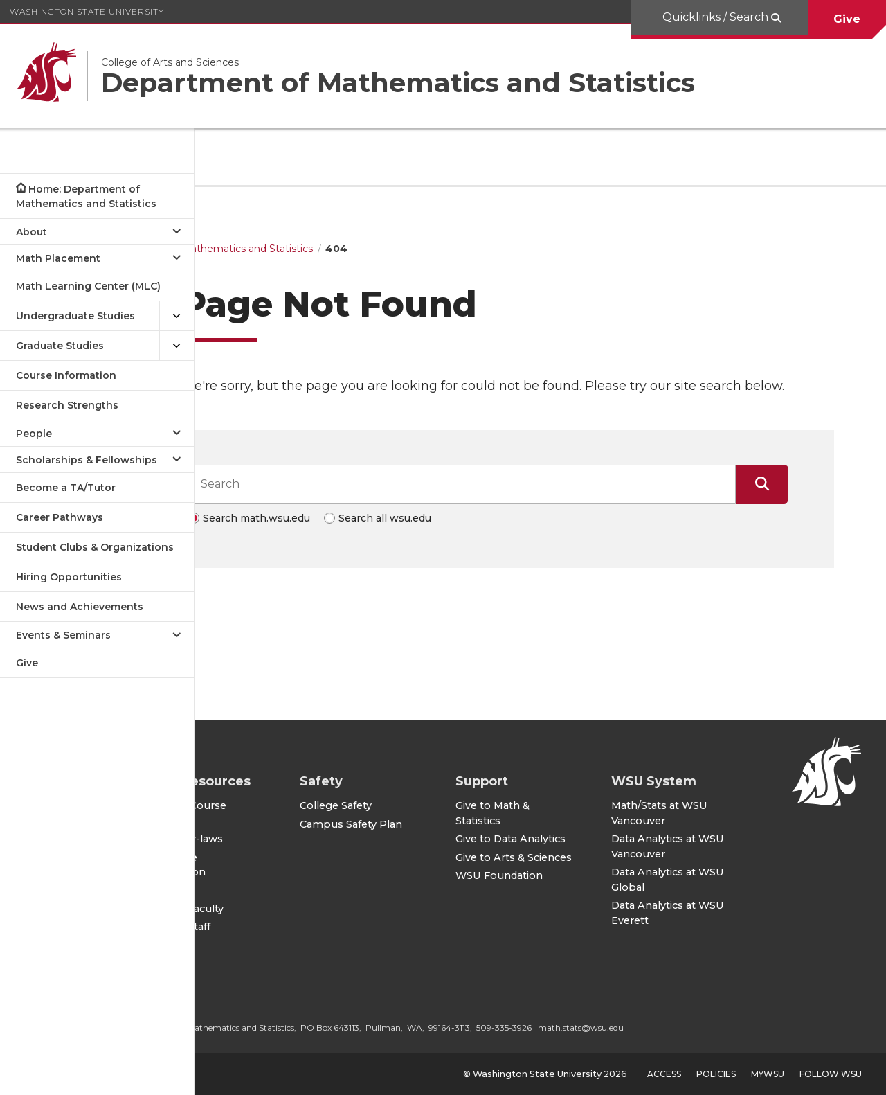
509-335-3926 (607, 1027)
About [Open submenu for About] (31, 232)
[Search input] (513, 502)
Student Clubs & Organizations (95, 547)
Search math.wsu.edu (308, 537)
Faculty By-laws (287, 839)
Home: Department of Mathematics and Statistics (86, 196)
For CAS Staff (281, 926)
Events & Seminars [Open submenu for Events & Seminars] (63, 635)
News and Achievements (79, 606)
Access (664, 1074)
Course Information (66, 375)
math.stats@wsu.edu (684, 1027)
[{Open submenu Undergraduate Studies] (176, 316)
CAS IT (265, 890)
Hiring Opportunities (69, 577)
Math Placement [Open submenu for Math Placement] (58, 258)
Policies (716, 1074)
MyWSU (767, 1074)
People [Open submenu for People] (34, 433)
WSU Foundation (568, 888)
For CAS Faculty (287, 908)
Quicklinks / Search (716, 17)
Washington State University (87, 11)
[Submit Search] (814, 502)
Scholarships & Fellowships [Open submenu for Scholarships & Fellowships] (86, 460)
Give (846, 19)
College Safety (422, 788)
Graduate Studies (60, 345)
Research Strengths (67, 405)
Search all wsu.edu (436, 537)
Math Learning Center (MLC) (88, 286)
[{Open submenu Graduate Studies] (176, 346)
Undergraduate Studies (75, 316)
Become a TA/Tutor (66, 487)
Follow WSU (830, 1074)
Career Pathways (59, 517)
